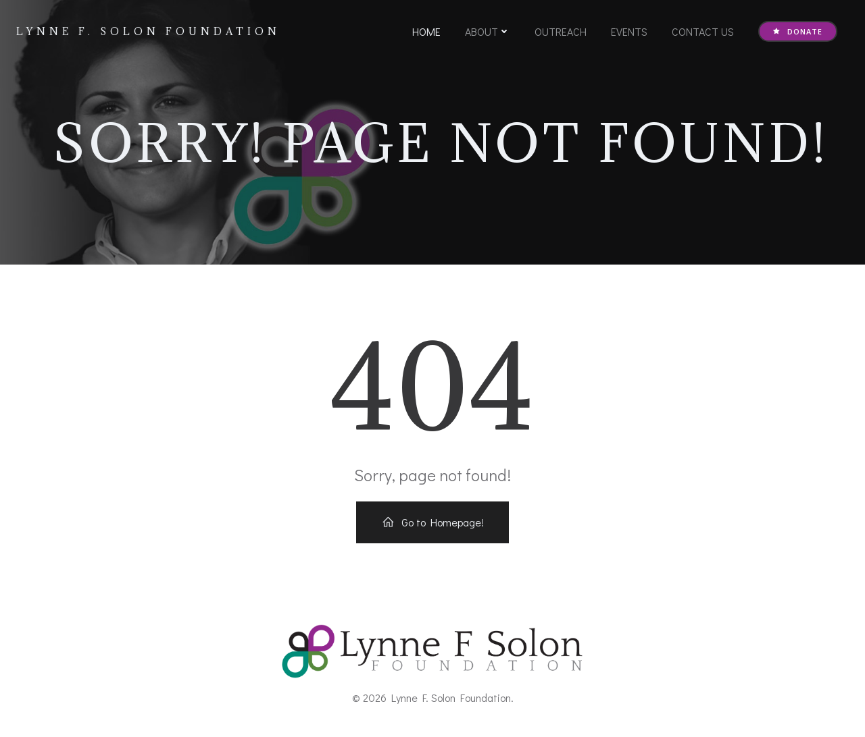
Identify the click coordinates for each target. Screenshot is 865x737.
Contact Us (703, 31)
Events (629, 31)
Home (426, 31)
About (487, 31)
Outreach (561, 31)
